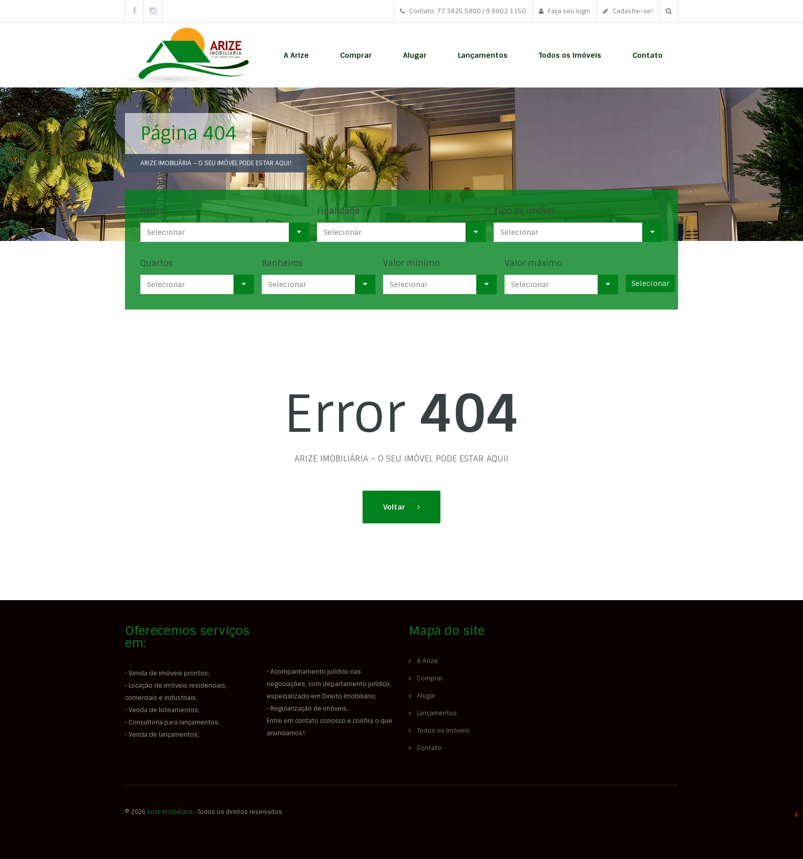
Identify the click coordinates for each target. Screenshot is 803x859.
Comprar (356, 55)
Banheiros (282, 263)
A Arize (296, 55)
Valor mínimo (411, 263)
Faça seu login (564, 11)
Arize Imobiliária (170, 812)
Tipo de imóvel (524, 211)
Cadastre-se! (628, 11)
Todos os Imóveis (570, 55)
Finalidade (338, 211)
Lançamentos (483, 55)
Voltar (395, 507)
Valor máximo (533, 263)
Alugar (415, 55)
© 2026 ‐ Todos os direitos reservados (204, 812)
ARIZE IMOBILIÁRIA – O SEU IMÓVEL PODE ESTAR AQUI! (215, 163)
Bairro (152, 211)
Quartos (156, 263)
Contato (647, 55)
